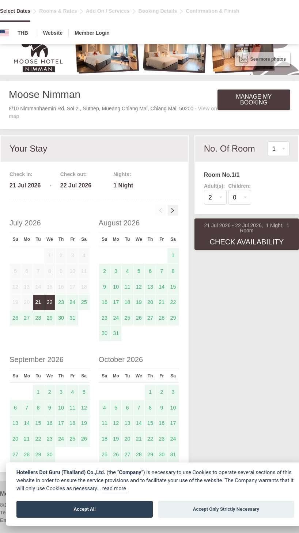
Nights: (122, 174)
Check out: (73, 174)
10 (116, 287)
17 (116, 302)
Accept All (85, 509)
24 (72, 302)
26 (15, 318)
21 (38, 302)
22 (50, 302)
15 (173, 287)
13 (150, 287)
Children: (239, 186)
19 (139, 302)
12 (139, 287)
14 (161, 287)
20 (150, 302)
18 (127, 302)
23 (61, 302)
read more (114, 489)
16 (104, 302)
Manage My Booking (254, 100)
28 (38, 318)
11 (127, 287)
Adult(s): (214, 186)
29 (50, 318)
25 (84, 302)
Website (53, 33)
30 (61, 318)
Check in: (21, 174)
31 (72, 318)
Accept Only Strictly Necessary (226, 509)
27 (27, 318)
